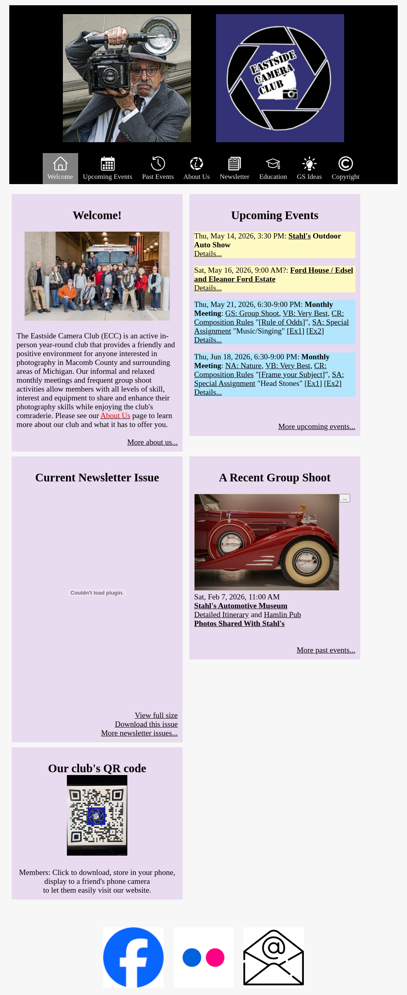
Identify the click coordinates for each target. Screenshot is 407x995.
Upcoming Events (107, 168)
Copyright (345, 168)
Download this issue (146, 724)
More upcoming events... (316, 426)
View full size (156, 715)
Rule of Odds (281, 322)
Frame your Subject (291, 374)
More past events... (326, 650)
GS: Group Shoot (252, 313)
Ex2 (315, 331)
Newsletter (234, 168)
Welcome (60, 168)
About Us (197, 168)
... (345, 498)
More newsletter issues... (139, 733)
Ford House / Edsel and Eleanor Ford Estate (273, 274)
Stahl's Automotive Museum (240, 605)
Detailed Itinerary (221, 614)
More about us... (152, 442)
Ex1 (295, 331)
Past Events (157, 168)
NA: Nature (243, 365)
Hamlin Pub (282, 614)
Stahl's (300, 236)
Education (273, 168)
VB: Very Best (305, 313)
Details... (208, 253)
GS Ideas (309, 168)
